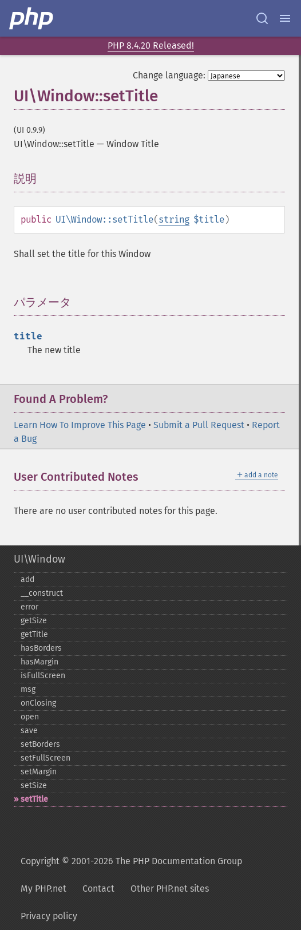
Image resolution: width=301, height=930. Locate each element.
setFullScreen (45, 758)
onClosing (38, 703)
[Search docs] (262, 18)
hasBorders (41, 648)
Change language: (169, 75)
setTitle (34, 799)
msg (28, 689)
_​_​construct (42, 593)
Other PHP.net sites (169, 888)
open (30, 717)
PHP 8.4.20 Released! (151, 45)
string (174, 219)
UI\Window (39, 559)
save (29, 730)
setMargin (39, 772)
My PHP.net (43, 888)
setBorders (40, 744)
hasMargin (39, 662)
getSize (34, 621)
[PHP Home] (32, 18)
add (27, 579)
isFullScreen (43, 675)
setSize (34, 785)
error (29, 607)
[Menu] (285, 18)
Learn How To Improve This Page (80, 425)
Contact (98, 888)
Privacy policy (49, 916)
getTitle (34, 634)
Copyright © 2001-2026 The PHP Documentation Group (131, 861)
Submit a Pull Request (198, 425)
